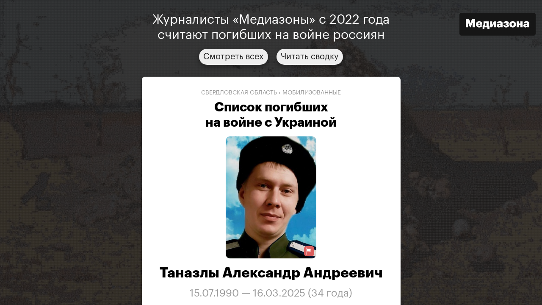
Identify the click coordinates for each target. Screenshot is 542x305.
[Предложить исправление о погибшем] (309, 251)
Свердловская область (239, 93)
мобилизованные (311, 93)
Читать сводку (310, 57)
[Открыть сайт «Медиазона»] (497, 25)
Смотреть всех (233, 57)
